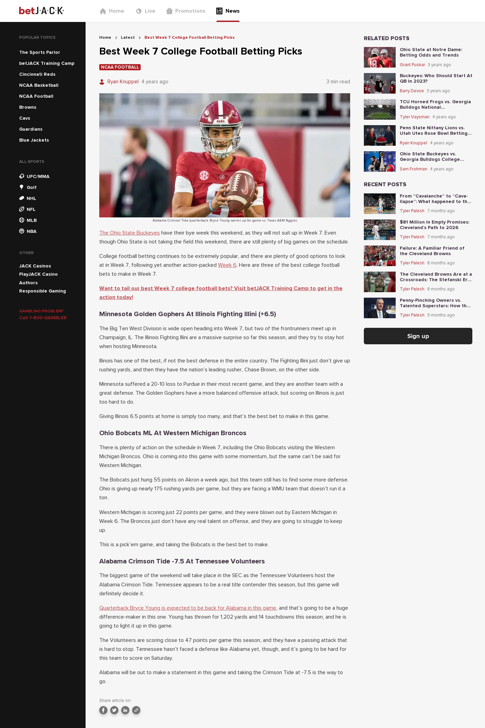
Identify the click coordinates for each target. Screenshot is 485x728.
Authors (28, 283)
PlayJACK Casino (38, 274)
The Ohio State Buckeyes (129, 232)
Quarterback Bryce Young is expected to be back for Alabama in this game (187, 608)
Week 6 (227, 265)
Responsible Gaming (42, 291)
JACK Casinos (35, 266)
